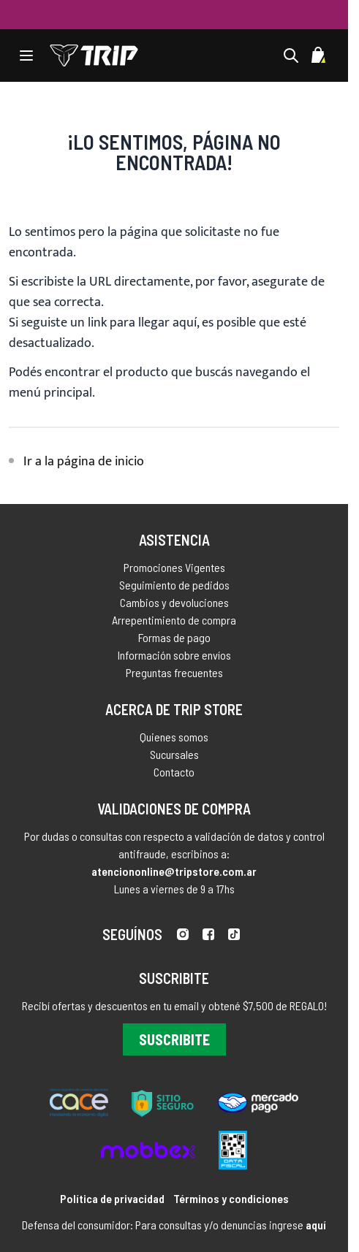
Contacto (174, 776)
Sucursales (174, 759)
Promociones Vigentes (174, 567)
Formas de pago (174, 637)
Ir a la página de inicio (83, 462)
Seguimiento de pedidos (174, 585)
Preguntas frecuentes (174, 672)
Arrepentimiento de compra (174, 620)
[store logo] (94, 55)
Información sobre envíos (174, 655)
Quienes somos (174, 741)
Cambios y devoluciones (174, 602)
